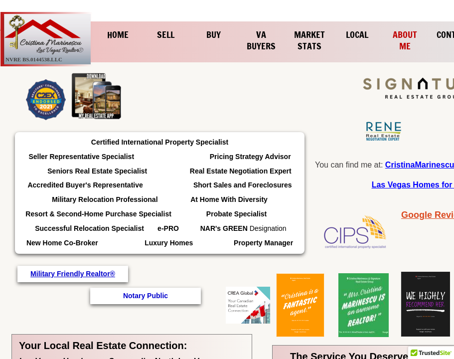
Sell (165, 34)
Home (118, 34)
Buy (213, 34)
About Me (405, 40)
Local (357, 34)
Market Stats (309, 40)
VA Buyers (261, 40)
